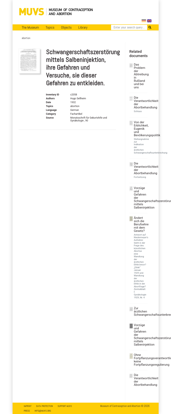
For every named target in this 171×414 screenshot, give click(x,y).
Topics (50, 27)
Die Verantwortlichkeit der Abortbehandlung (140, 102)
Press (27, 410)
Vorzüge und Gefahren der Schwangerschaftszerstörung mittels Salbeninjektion (140, 197)
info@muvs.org (42, 410)
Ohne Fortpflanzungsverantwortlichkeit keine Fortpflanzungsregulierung (140, 359)
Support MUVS (65, 406)
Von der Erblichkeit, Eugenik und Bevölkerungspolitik (140, 129)
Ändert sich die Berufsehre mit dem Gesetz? (140, 224)
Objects (66, 27)
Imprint (27, 406)
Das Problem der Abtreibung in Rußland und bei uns (140, 76)
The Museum (30, 27)
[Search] (129, 27)
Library (82, 27)
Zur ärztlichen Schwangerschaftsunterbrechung (140, 311)
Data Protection (44, 406)
